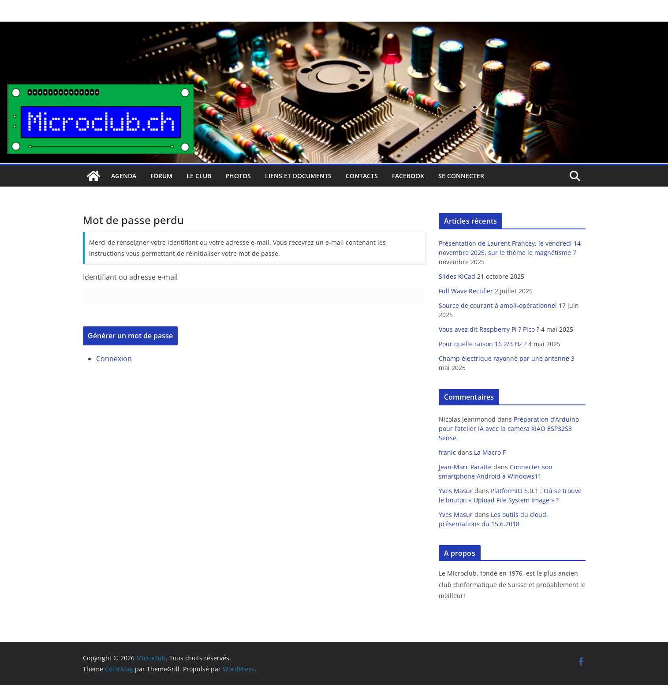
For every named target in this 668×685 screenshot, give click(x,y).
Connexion (114, 358)
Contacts (362, 176)
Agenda (123, 176)
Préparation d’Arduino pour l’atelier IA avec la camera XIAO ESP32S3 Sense (509, 428)
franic (447, 452)
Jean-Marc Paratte (465, 467)
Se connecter (461, 176)
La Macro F (490, 452)
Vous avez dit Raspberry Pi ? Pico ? (489, 329)
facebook (408, 176)
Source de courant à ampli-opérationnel (498, 305)
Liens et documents (298, 176)
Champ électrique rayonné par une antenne (504, 358)
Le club (199, 176)
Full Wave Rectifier (466, 291)
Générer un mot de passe (130, 336)
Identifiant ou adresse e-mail (130, 277)
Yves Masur (456, 491)
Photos (238, 176)
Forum (161, 176)
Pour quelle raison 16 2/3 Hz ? (482, 344)
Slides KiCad (457, 276)
